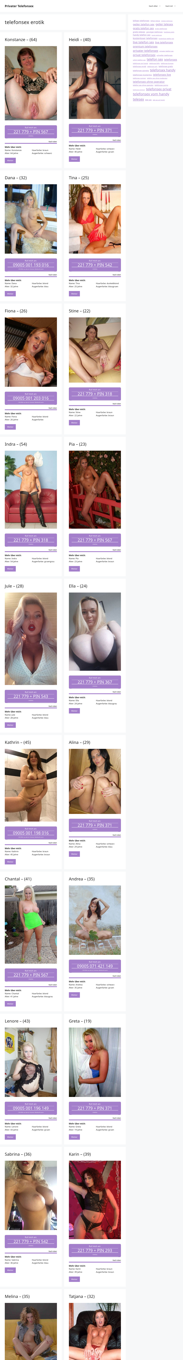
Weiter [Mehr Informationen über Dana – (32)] (10, 293)
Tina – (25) (79, 177)
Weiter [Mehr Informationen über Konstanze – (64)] (10, 160)
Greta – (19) (80, 1021)
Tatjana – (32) (82, 1296)
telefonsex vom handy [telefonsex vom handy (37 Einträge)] (151, 94)
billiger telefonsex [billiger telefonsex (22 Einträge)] (141, 20)
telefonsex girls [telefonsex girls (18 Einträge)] (152, 66)
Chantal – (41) (18, 879)
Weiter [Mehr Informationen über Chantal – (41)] (10, 1003)
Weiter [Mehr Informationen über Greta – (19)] (74, 1137)
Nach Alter (156, 6)
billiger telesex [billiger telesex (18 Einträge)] (155, 21)
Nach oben (53, 142)
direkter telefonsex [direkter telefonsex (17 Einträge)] (166, 21)
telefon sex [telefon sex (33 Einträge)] (155, 59)
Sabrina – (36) (18, 1154)
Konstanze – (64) (21, 39)
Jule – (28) (14, 586)
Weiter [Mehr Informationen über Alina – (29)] (74, 854)
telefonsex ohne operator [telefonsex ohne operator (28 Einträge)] (149, 81)
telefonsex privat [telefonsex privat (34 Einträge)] (158, 89)
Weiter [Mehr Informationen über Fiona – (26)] (10, 426)
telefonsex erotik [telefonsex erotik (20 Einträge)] (139, 66)
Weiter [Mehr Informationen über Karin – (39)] (74, 1279)
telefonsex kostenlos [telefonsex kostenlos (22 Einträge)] (142, 74)
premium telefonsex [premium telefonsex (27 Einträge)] (145, 46)
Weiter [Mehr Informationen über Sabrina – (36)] (10, 1270)
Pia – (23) (77, 444)
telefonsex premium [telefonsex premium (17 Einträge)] (139, 90)
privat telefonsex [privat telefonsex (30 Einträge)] (144, 55)
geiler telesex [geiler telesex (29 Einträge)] (164, 24)
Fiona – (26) (16, 311)
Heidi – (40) (80, 39)
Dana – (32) (16, 177)
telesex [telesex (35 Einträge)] (138, 99)
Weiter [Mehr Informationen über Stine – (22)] (74, 422)
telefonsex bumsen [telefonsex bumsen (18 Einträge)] (167, 63)
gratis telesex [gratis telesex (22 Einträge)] (139, 31)
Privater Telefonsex (19, 6)
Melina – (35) (17, 1296)
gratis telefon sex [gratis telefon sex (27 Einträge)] (143, 28)
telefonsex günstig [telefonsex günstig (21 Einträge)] (141, 70)
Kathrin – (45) (18, 742)
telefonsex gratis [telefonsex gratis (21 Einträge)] (165, 66)
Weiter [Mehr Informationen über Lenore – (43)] (10, 1137)
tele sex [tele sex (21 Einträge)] (148, 100)
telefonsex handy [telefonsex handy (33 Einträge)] (162, 70)
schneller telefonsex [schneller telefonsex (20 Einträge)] (164, 55)
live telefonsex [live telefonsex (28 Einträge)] (164, 42)
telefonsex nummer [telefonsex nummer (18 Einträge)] (139, 78)
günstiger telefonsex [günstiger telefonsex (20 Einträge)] (154, 32)
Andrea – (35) (82, 879)
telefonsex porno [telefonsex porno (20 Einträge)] (161, 85)
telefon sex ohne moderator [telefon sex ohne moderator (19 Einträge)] (157, 78)
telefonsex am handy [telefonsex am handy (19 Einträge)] (140, 63)
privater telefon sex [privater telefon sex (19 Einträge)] (166, 51)
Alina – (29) (79, 742)
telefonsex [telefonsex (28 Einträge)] (170, 59)
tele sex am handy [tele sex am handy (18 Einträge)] (159, 100)
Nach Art (172, 6)
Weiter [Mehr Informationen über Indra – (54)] (10, 568)
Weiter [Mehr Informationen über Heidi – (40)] (74, 159)
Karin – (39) (80, 1154)
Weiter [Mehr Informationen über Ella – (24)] (74, 710)
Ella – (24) (78, 586)
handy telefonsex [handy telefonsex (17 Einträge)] (157, 35)
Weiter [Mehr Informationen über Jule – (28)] (10, 725)
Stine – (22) (79, 311)
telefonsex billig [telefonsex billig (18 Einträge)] (154, 63)
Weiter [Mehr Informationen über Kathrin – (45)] (10, 861)
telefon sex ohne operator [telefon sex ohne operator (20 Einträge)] (143, 85)
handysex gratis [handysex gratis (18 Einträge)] (169, 32)
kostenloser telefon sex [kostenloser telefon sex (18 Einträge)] (166, 39)
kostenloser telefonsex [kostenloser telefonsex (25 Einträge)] (145, 38)
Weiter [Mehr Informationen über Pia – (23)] (74, 568)
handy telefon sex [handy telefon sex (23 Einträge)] (141, 34)
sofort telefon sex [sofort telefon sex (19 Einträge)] (139, 60)
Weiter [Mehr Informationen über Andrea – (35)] (74, 995)
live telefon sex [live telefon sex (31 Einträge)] (143, 42)
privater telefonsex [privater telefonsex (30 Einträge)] (145, 51)
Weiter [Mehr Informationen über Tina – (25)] (74, 293)
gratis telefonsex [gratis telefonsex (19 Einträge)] (161, 29)
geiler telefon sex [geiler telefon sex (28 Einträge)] (143, 24)
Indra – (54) (16, 444)
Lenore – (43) (17, 1021)
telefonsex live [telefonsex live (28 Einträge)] (162, 74)
